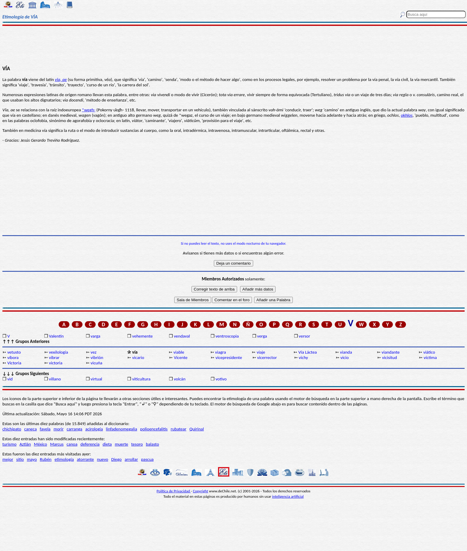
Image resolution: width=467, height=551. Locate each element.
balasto (152, 444)
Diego (116, 459)
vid (10, 379)
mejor (7, 459)
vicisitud (389, 357)
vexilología (58, 352)
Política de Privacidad (174, 491)
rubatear (178, 429)
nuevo (102, 459)
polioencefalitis (154, 429)
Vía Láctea (307, 352)
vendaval (182, 336)
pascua (147, 459)
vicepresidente (228, 357)
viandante (390, 352)
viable (178, 352)
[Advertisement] (233, 45)
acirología (94, 429)
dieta (107, 444)
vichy (303, 357)
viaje (261, 352)
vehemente (142, 336)
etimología (64, 459)
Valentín (56, 336)
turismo (9, 444)
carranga (74, 429)
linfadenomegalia (121, 429)
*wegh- (88, 110)
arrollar (131, 459)
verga (262, 336)
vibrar (54, 357)
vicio (344, 357)
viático (429, 352)
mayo (32, 459)
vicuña (96, 363)
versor (304, 336)
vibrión (97, 357)
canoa (72, 444)
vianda (346, 352)
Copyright (200, 491)
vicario (138, 357)
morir (59, 429)
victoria (55, 363)
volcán (180, 379)
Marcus (56, 444)
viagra (220, 352)
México (40, 444)
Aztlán (25, 444)
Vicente (181, 357)
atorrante (85, 459)
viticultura (141, 379)
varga (95, 336)
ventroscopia (227, 336)
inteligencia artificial (288, 496)
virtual (96, 379)
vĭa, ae (61, 79)
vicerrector (267, 357)
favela (45, 429)
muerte (121, 444)
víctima (430, 357)
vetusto (14, 352)
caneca (30, 429)
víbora (12, 357)
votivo (220, 379)
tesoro (137, 444)
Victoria (14, 363)
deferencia (89, 444)
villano (55, 379)
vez (93, 352)
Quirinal (196, 429)
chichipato (11, 429)
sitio (20, 459)
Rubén (46, 459)
